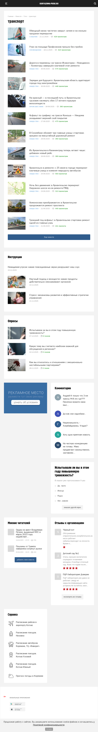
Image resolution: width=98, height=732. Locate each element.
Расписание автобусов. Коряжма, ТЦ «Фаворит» (28, 644)
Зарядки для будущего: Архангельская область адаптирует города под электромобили (59, 81)
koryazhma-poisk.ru (49, 3)
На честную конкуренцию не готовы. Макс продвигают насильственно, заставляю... (76, 448)
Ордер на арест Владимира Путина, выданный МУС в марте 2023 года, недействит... (29, 533)
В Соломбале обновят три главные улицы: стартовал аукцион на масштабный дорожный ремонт (56, 134)
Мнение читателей (19, 523)
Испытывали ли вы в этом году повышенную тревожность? (52, 331)
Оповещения (35, 50)
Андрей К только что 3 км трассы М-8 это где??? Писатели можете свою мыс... (75, 400)
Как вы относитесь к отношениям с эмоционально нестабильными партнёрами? (55, 363)
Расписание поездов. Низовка (26, 634)
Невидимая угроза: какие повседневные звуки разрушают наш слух (43, 267)
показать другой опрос (72, 507)
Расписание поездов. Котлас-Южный (26, 665)
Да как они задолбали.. (74, 413)
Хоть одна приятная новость (76, 434)
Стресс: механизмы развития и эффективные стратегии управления (59, 296)
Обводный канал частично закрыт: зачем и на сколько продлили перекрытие (57, 32)
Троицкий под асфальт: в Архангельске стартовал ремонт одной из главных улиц (59, 221)
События (33, 37)
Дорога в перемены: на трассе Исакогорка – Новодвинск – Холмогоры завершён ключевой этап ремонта (59, 64)
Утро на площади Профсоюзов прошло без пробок (56, 46)
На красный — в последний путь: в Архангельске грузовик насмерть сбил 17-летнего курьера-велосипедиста (55, 100)
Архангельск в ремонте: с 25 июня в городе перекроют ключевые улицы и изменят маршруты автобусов (58, 169)
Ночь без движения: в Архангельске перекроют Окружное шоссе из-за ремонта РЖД (54, 186)
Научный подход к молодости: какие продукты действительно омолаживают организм (53, 280)
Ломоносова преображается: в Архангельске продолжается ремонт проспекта (53, 204)
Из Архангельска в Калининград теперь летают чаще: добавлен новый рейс (57, 151)
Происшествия (36, 106)
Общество (34, 69)
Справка (13, 614)
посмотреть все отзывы (72, 597)
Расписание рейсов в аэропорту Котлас (26, 623)
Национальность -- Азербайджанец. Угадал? (75, 424)
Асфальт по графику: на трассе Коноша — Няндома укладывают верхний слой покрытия (56, 116)
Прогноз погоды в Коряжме (29, 676)
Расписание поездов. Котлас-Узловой (26, 655)
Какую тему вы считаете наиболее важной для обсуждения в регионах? (53, 347)
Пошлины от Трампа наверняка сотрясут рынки (29, 547)
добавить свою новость (25, 560)
